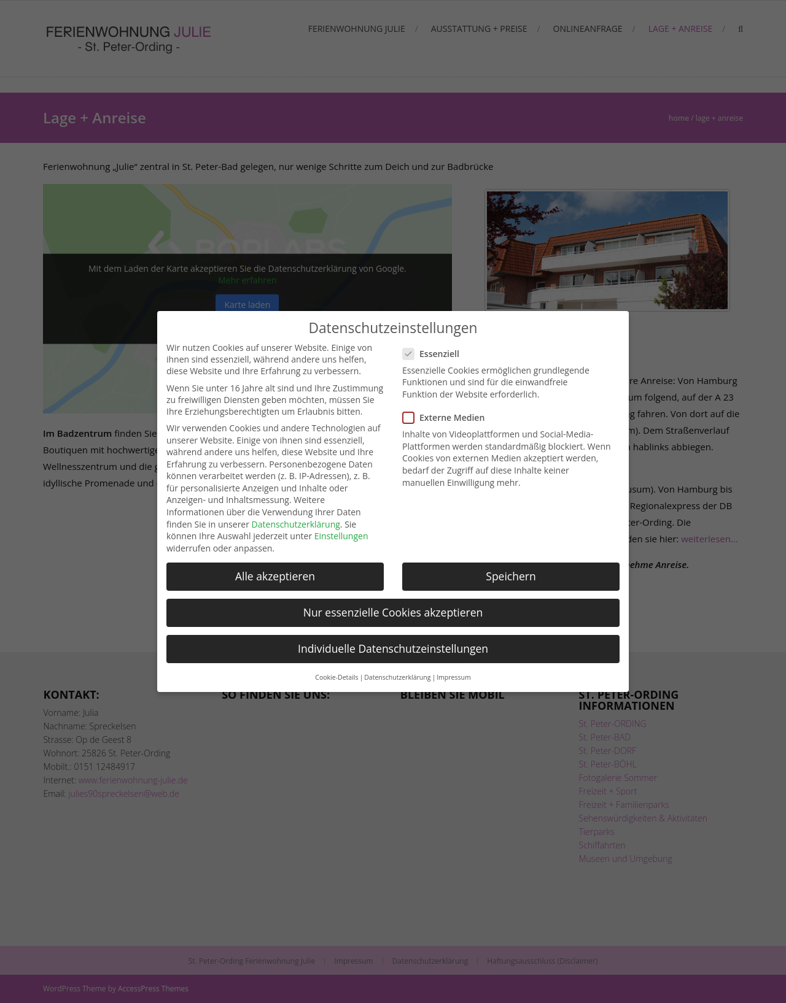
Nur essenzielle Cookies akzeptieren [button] (393, 612)
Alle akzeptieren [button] (275, 576)
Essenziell (434, 353)
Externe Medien (447, 417)
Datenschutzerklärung (296, 524)
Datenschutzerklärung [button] (397, 677)
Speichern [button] (510, 576)
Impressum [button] (453, 677)
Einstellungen (341, 536)
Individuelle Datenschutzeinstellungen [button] (393, 648)
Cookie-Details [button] (336, 677)
